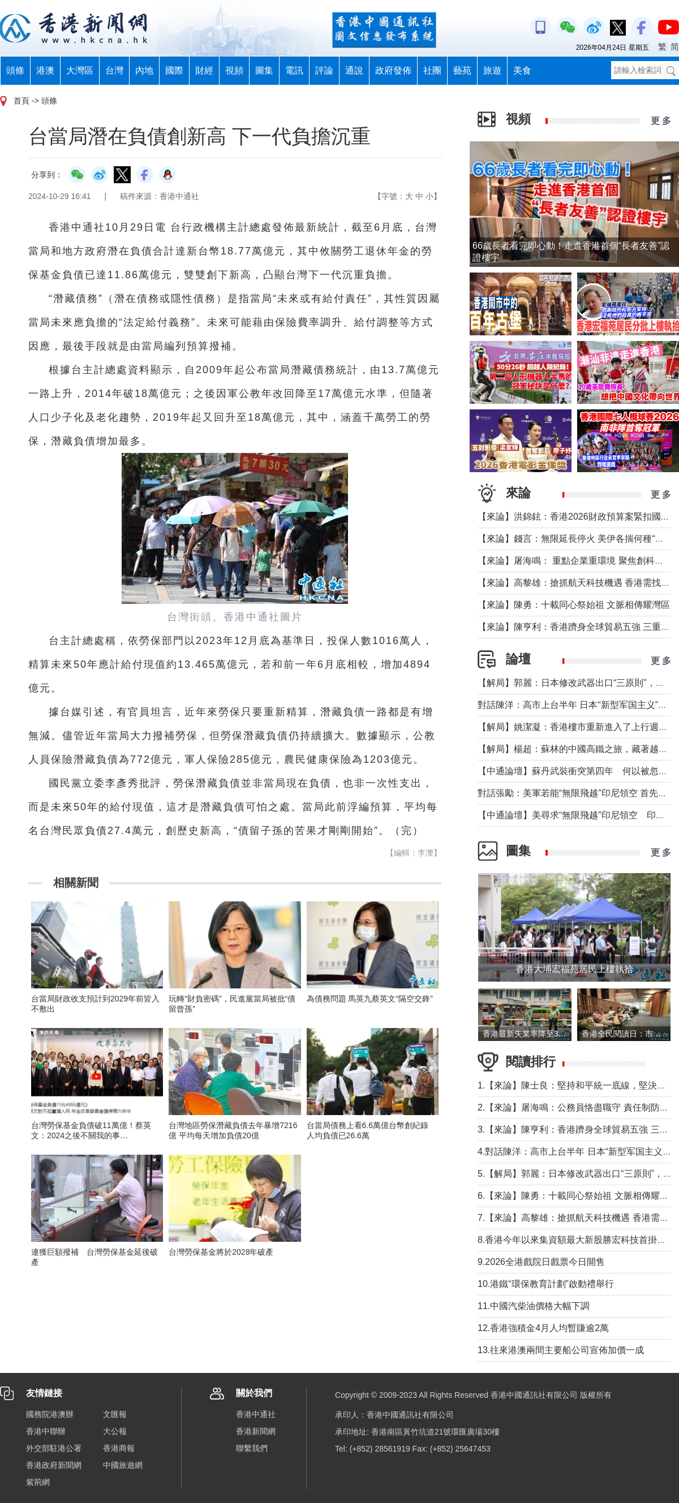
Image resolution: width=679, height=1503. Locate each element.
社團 (432, 70)
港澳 (45, 70)
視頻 (234, 70)
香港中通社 (256, 1414)
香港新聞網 (256, 1431)
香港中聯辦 (46, 1431)
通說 (354, 70)
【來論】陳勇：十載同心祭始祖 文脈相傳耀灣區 (574, 605)
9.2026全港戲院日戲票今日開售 (541, 1262)
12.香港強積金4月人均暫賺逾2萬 (543, 1328)
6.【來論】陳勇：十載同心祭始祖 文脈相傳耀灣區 (578, 1195)
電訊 (294, 70)
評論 (324, 70)
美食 (522, 70)
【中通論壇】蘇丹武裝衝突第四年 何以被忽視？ (577, 771)
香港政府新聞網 (53, 1465)
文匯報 (115, 1414)
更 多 (661, 121)
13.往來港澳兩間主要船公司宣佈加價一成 (561, 1350)
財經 (204, 70)
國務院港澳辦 (50, 1414)
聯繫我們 (252, 1448)
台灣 (114, 70)
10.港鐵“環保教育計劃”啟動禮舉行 (546, 1284)
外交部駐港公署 (53, 1448)
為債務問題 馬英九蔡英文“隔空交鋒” (370, 998)
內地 (144, 70)
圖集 (264, 70)
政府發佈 (393, 70)
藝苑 (462, 70)
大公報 (115, 1431)
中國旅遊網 (123, 1465)
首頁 (21, 100)
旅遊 (492, 70)
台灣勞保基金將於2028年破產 (221, 1251)
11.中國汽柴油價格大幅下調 (534, 1306)
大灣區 (79, 70)
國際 (174, 70)
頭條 (15, 70)
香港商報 (119, 1448)
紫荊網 (38, 1482)
